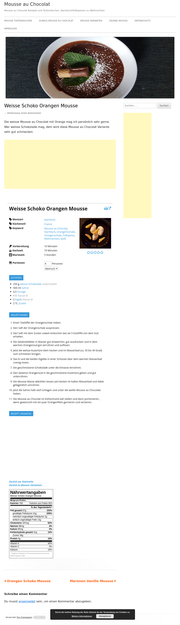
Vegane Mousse (118, 20)
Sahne (25, 287)
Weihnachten (51, 238)
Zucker (22, 303)
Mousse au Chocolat (27, 4)
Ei (16, 295)
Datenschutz (142, 20)
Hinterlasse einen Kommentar (24, 113)
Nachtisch (50, 219)
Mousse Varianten (91, 20)
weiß (63, 238)
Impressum (10, 28)
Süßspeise (68, 235)
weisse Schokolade (30, 284)
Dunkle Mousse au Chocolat (56, 20)
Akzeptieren (105, 616)
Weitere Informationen (82, 616)
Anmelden (40, 617)
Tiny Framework (24, 617)
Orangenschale (53, 235)
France (48, 224)
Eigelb (18, 299)
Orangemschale (66, 231)
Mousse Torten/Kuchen (18, 20)
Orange (21, 291)
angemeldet (26, 601)
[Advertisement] (60, 164)
